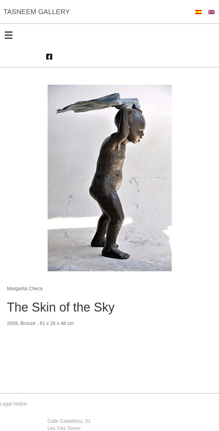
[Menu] (8, 35)
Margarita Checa (25, 288)
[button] (49, 56)
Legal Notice (13, 404)
